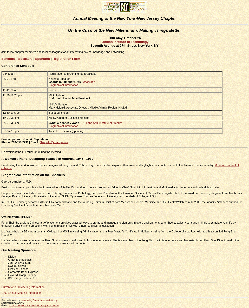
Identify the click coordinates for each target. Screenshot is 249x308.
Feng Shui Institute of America (104, 123)
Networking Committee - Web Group (39, 300)
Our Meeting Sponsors (18, 250)
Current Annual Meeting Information (23, 287)
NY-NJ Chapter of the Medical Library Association (33, 305)
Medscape (88, 82)
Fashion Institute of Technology (124, 42)
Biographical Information (63, 85)
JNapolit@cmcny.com (54, 142)
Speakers (25, 59)
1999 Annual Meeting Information (21, 292)
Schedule (8, 59)
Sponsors (42, 59)
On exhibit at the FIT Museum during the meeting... (32, 152)
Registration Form (66, 59)
